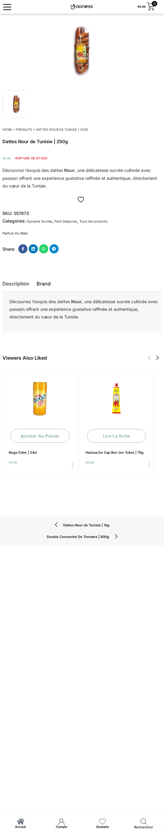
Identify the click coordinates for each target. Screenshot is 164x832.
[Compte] (61, 821)
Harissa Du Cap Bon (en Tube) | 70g (115, 452)
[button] (149, 358)
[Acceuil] (20, 821)
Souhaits (102, 827)
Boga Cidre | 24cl (23, 452)
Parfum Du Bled (14, 233)
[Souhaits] (102, 821)
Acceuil (20, 827)
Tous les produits (93, 221)
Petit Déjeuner (65, 221)
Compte (61, 827)
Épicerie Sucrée (39, 221)
